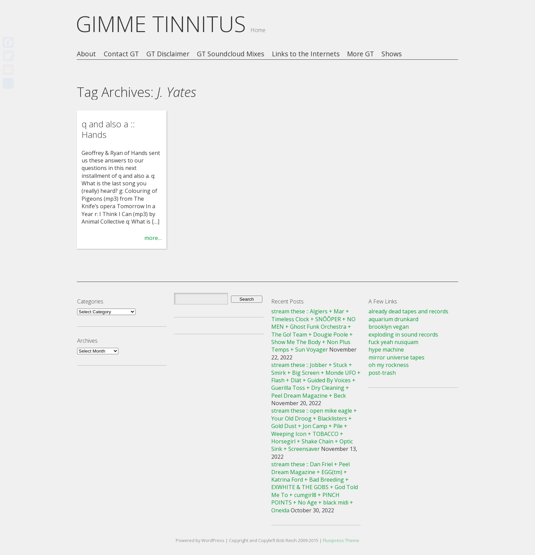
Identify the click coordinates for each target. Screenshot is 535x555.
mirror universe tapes (396, 357)
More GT (360, 54)
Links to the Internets (305, 54)
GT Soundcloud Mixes (230, 54)
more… (153, 238)
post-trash (382, 372)
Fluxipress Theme (341, 540)
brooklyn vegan (388, 326)
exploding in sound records (403, 334)
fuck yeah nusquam (393, 342)
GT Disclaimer (167, 54)
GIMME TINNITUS (161, 24)
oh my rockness (388, 365)
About (86, 54)
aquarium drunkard (393, 319)
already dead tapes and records (408, 311)
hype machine (386, 349)
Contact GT (121, 54)
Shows (391, 54)
